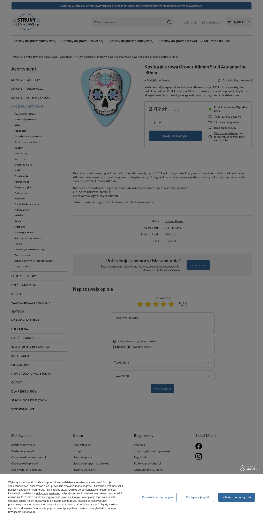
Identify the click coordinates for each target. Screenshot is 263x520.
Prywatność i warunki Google (63, 497)
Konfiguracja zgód (197, 497)
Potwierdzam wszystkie (236, 497)
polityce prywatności (48, 493)
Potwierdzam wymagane (157, 497)
